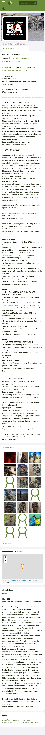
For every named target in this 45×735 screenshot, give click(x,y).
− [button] (5, 561)
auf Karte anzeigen (6, 543)
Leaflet (5, 580)
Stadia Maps (12, 580)
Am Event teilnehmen (11, 48)
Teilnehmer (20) (8, 448)
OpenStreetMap (32, 580)
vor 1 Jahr (26, 720)
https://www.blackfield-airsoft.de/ (14, 70)
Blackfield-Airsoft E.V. (21, 58)
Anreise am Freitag (31, 723)
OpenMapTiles (22, 580)
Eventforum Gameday (11, 720)
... (25, 48)
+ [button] (5, 557)
